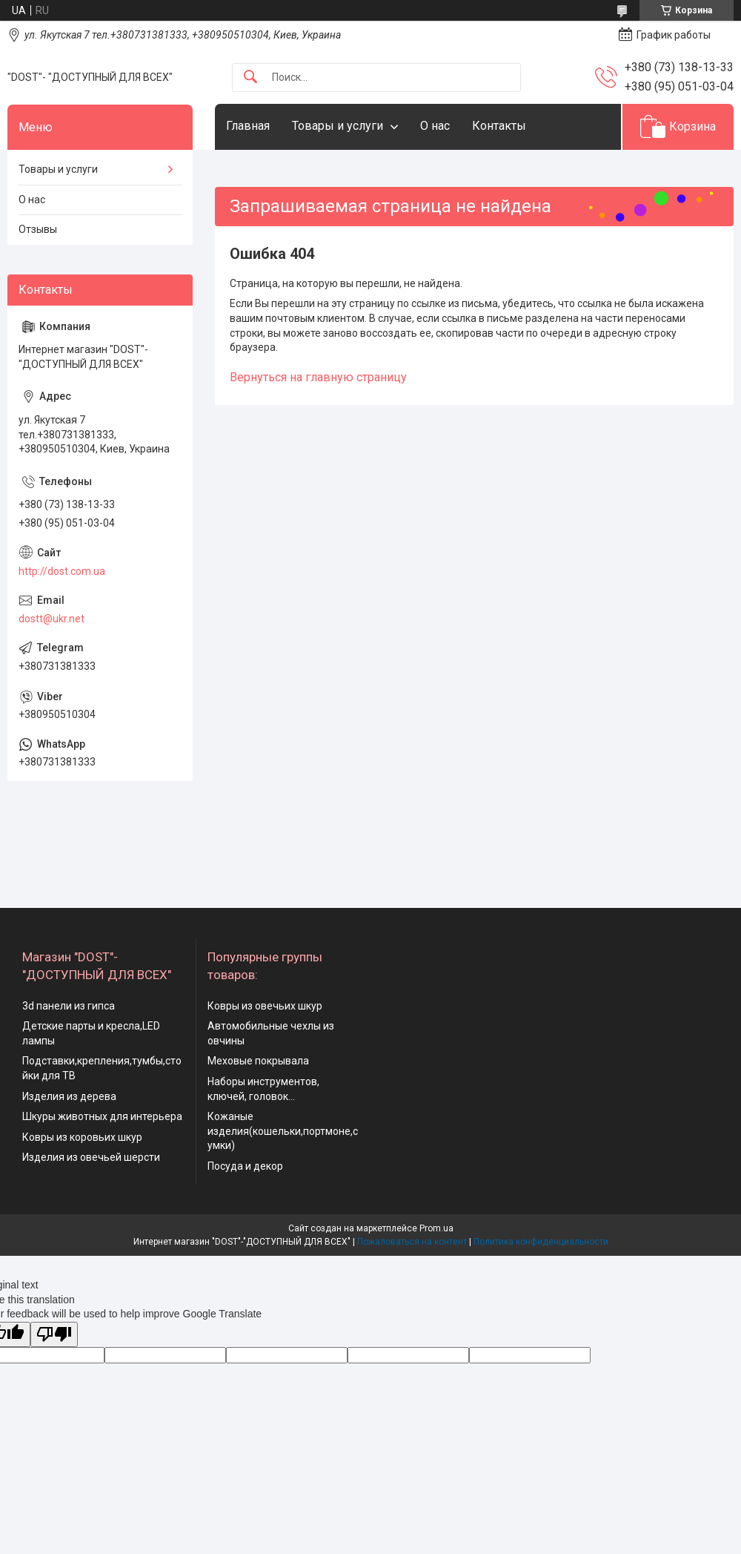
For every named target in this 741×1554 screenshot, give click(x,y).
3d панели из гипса (68, 1006)
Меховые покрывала (258, 1061)
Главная (248, 126)
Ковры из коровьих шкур (82, 1137)
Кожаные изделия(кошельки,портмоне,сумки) (282, 1130)
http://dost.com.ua (62, 571)
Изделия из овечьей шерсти (91, 1157)
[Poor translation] (54, 1335)
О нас (435, 126)
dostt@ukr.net (51, 619)
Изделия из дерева (69, 1096)
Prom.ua (436, 1228)
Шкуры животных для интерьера (102, 1116)
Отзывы (38, 229)
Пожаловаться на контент (412, 1242)
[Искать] (250, 77)
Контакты (499, 126)
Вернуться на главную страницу (318, 377)
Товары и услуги (337, 126)
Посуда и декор (245, 1166)
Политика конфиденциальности (540, 1242)
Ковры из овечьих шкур (264, 1006)
